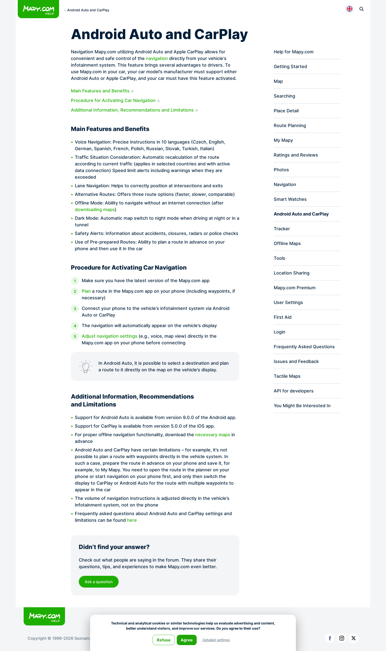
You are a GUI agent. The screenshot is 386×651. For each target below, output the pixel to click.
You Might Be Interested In (302, 405)
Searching (284, 96)
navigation (157, 58)
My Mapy (283, 140)
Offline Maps (287, 243)
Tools (279, 258)
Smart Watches (290, 199)
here (132, 520)
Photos (281, 169)
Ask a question (99, 581)
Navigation (285, 184)
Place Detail (286, 110)
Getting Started (290, 66)
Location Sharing (291, 272)
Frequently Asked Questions (304, 346)
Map (278, 81)
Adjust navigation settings (109, 336)
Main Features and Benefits (100, 90)
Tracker (282, 228)
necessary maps (212, 434)
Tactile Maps (287, 376)
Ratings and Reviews (296, 155)
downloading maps (95, 209)
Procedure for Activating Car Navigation (113, 100)
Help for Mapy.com (294, 51)
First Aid (282, 317)
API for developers (294, 390)
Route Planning (290, 125)
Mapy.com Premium (295, 287)
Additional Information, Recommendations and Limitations (132, 110)
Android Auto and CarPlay (301, 214)
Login (279, 331)
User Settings (288, 302)
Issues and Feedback (296, 361)
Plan (86, 291)
